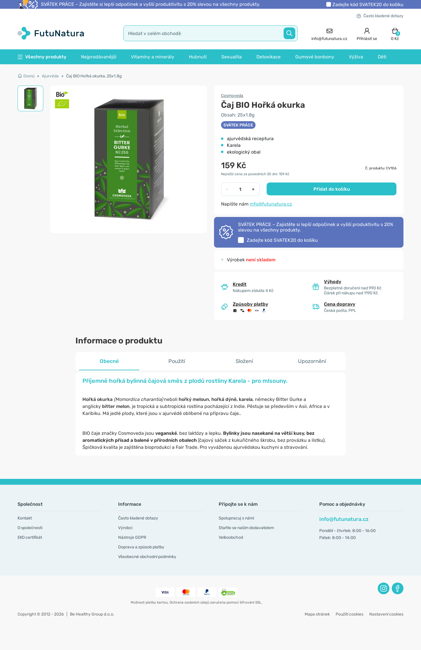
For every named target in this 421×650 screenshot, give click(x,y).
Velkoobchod (231, 537)
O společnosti (30, 527)
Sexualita (231, 57)
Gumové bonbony (314, 57)
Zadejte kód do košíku (367, 4)
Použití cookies (349, 614)
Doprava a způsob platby (141, 547)
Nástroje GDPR (132, 537)
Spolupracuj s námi (236, 518)
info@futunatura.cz (271, 204)
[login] (367, 33)
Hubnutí (198, 57)
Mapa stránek (317, 614)
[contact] (329, 33)
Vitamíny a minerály (152, 57)
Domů (26, 76)
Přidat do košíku (331, 189)
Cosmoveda (232, 95)
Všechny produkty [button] (42, 57)
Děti (382, 57)
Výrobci (125, 527)
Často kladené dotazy (379, 15)
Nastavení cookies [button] (386, 614)
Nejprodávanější (98, 57)
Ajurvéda (50, 76)
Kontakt (25, 518)
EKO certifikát (30, 537)
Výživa (356, 57)
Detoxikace (268, 57)
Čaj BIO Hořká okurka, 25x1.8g (94, 76)
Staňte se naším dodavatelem (246, 527)
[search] (210, 33)
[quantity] (240, 189)
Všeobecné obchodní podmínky (147, 556)
